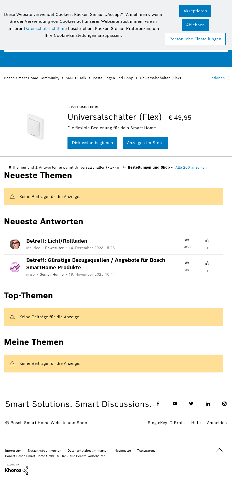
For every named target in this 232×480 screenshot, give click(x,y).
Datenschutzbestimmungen (87, 450)
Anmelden (217, 422)
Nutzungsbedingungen (44, 450)
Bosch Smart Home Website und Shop (48, 422)
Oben (219, 450)
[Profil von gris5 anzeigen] (33, 274)
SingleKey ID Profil (166, 422)
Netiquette (123, 450)
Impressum (13, 450)
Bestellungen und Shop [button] (146, 167)
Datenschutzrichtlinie (45, 28)
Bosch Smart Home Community (31, 78)
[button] (195, 11)
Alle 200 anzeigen (191, 167)
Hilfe (196, 422)
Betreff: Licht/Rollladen (56, 241)
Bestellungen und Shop (113, 78)
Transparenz (146, 450)
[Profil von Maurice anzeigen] (35, 248)
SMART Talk (76, 78)
